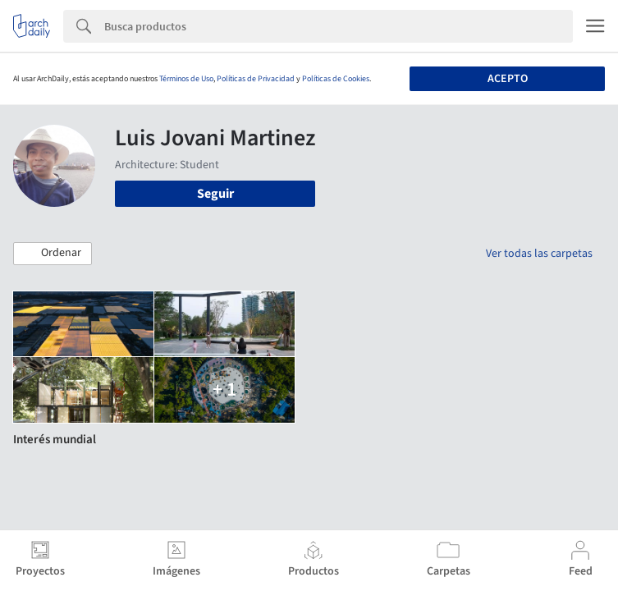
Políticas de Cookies (335, 79)
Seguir (215, 194)
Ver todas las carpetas (539, 253)
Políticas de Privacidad (256, 79)
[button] (52, 253)
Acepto (508, 79)
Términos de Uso (186, 79)
